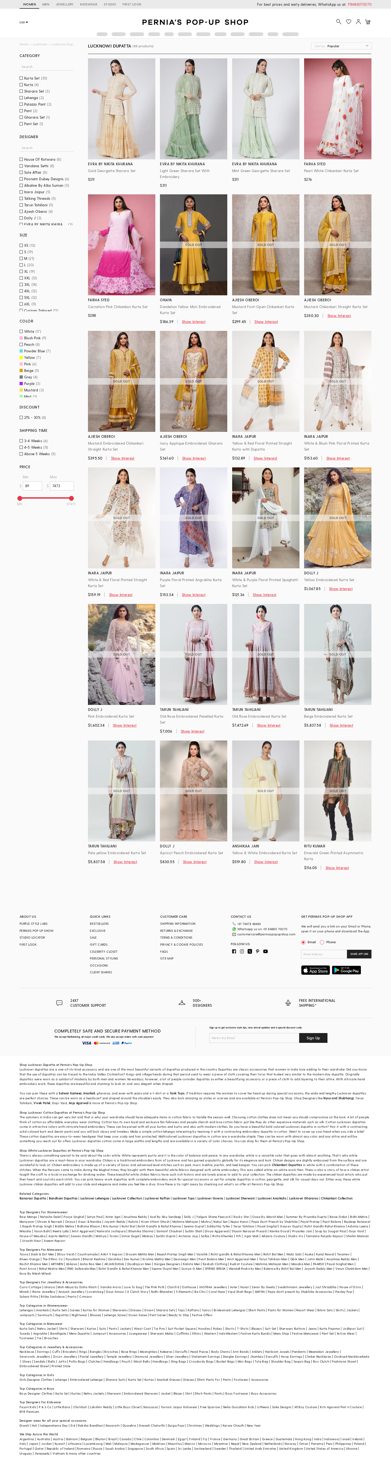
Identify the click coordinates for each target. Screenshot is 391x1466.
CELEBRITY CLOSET (104, 951)
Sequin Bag (302, 1361)
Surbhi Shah (193, 1231)
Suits (102, 1328)
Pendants (299, 1351)
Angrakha (40, 1333)
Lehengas (26, 1310)
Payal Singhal (267, 1226)
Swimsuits (45, 1315)
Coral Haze (217, 1291)
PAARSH (318, 1264)
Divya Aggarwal (217, 1231)
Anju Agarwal (79, 1103)
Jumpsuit (99, 1333)
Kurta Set (135, 1379)
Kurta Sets (59, 1310)
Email (309, 942)
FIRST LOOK (131, 4)
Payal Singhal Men (340, 1264)
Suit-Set (270, 1328)
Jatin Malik (315, 1259)
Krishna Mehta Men (157, 1259)
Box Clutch (321, 1361)
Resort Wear (305, 1310)
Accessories (117, 1333)
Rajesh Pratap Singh (37, 1226)
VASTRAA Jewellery (213, 1287)
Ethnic (196, 1333)
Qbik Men (297, 1259)
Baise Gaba (338, 1216)
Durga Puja (176, 1425)
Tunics (206, 1310)
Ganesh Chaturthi (152, 1425)
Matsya (101, 1236)
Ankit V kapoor (111, 1254)
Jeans (312, 1328)
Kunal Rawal (325, 1254)
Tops (181, 1310)
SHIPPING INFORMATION (177, 923)
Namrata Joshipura (111, 1231)
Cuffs (56, 1351)
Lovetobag (95, 1291)
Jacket (166, 1393)
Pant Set (328, 1333)
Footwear (27, 1338)
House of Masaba (33, 1236)
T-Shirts (242, 1328)
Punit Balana (332, 1221)
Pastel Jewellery (91, 1356)
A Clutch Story (137, 1291)
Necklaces (27, 1351)
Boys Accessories (263, 1393)
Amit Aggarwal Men (241, 1259)
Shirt (188, 1393)
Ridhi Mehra (358, 1216)
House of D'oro (350, 1287)
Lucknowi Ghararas (303, 1198)
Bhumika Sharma (141, 1231)
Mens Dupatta (79, 1333)
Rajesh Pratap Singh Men (175, 1254)
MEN (45, 4)
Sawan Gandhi (82, 1236)
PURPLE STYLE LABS (34, 923)
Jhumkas (256, 1356)
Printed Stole (61, 1366)
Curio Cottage (30, 1287)
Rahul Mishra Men (52, 1268)
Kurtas (91, 1328)
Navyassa (150, 1407)
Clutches (94, 1361)
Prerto (72, 1296)
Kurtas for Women (96, 1310)
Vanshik (202, 1254)
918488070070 (359, 4)
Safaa (205, 1236)
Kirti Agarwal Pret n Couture (341, 1407)
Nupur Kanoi (239, 1221)
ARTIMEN (57, 1264)
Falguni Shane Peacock (214, 1216)
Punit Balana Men (211, 1259)
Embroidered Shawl (34, 1366)
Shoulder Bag (281, 1361)
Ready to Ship (179, 1315)
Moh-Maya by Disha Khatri (77, 1287)
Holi (34, 1425)
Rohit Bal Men (273, 1254)
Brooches (51, 1338)
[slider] (19, 498)
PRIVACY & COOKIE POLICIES (181, 944)
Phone (331, 942)
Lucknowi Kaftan (157, 1198)
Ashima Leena (358, 1226)
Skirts (340, 1310)
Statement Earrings (205, 1356)
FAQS (164, 951)
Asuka (309, 1254)
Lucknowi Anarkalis (272, 1198)
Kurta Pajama (330, 1328)
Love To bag (133, 1287)
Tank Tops (177, 1093)
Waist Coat (142, 1328)
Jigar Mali (251, 1236)
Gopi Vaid (356, 1231)
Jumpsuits (27, 1315)
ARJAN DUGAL (114, 1264)
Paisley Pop (343, 1291)
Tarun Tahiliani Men (273, 1259)
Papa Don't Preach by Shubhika (274, 1221)
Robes (217, 1328)
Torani (114, 1236)
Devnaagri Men (185, 1259)
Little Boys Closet (128, 1407)
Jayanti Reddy (114, 1221)
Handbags (111, 1361)
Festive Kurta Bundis (256, 1333)
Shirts (63, 1328)
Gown (148, 1310)
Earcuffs (181, 1351)
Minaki (24, 1291)
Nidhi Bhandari (162, 1291)
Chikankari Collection (336, 1198)
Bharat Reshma (94, 1259)
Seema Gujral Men (165, 1268)
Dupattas (62, 1315)
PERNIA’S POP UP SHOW (36, 930)
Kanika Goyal (279, 1231)
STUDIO (110, 4)
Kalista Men (191, 1264)
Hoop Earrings (291, 1356)
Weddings (212, 1425)
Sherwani (77, 1328)
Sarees (75, 1310)
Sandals (39, 1361)
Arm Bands (241, 1351)
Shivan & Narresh (49, 1221)
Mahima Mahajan (185, 1221)
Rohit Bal (128, 1226)
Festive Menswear (305, 1333)
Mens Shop (281, 1333)
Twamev (343, 1254)
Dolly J (189, 1216)
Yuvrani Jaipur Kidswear (179, 1407)
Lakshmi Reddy (101, 1407)
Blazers (256, 1328)
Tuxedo (25, 1333)
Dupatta (49, 1064)
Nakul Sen (220, 1221)
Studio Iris (295, 1236)
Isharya (49, 1287)
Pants (113, 1328)
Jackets (352, 1310)
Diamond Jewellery (149, 1356)
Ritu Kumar (111, 1226)
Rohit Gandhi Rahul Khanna (324, 1226)
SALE (93, 937)
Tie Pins (159, 1328)
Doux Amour (115, 1291)
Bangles (96, 1351)
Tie (39, 1338)
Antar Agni (113, 1216)
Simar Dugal (130, 1236)
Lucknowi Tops (184, 1198)
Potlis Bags (77, 1361)
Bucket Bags (225, 1361)
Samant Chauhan (169, 1231)
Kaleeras (166, 1351)
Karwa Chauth (233, 1425)
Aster (234, 1287)
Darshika (114, 1259)
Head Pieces (199, 1351)
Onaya (70, 1221)
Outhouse (189, 1287)
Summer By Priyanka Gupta (306, 1216)
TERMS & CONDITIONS (176, 937)
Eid (73, 1425)
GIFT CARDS (99, 944)
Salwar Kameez (70, 1093)
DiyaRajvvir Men (139, 1264)
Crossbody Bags (201, 1361)
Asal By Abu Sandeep (165, 1216)
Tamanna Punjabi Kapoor (324, 1236)
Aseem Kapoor (54, 1240)
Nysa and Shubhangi (338, 1098)
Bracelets (70, 1351)
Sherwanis (120, 1310)
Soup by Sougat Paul (330, 1231)
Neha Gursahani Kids (238, 1407)
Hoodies (204, 1328)
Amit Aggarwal (83, 1231)
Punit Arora (28, 1268)
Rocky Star (242, 1216)
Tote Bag (261, 1361)
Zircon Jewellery (65, 1356)
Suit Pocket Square (181, 1328)
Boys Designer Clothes (36, 1393)
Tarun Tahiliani (244, 1226)
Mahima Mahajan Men (272, 1264)
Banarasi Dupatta (33, 1198)
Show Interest (194, 321)
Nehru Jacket (46, 1328)
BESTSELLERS (99, 923)
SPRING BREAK (215, 1268)
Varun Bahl (42, 1231)
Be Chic (200, 1291)
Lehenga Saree (115, 1315)
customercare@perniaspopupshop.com (266, 934)
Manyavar (27, 1221)
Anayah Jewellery (71, 1291)
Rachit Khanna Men (34, 1264)
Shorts (229, 1328)
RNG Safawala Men (81, 1268)
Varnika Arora (110, 1287)
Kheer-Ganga (30, 1259)
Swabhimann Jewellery (295, 1287)
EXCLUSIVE (98, 930)
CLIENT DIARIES (101, 972)
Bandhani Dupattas (63, 1198)
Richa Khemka (222, 1236)
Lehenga (61, 1379)
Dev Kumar (132, 1259)
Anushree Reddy (135, 1216)
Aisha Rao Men (91, 1264)
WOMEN (29, 4)
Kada (366, 1356)
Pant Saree (158, 1315)
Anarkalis (43, 1310)
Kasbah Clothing (215, 1264)
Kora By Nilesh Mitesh (35, 1273)
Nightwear (79, 1315)
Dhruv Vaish (65, 1254)
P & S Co (45, 1407)
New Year (254, 1425)
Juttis (62, 1361)
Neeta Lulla (61, 1231)
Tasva (24, 1254)
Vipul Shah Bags (240, 1291)
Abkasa (71, 1264)
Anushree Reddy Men (341, 1259)
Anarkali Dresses (169, 1379)
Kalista (133, 1221)
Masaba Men (300, 1264)
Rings (83, 1351)
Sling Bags (178, 1361)
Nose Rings (129, 1351)
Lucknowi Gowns (210, 1198)
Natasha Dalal (50, 1216)
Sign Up (313, 1038)
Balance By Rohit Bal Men (282, 1268)
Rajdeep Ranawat (357, 1221)
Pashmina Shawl (344, 1361)
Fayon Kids (28, 1407)
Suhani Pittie (29, 1296)
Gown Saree (137, 1315)
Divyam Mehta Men (140, 1254)
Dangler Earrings (235, 1356)
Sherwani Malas (162, 1333)
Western (210, 1333)
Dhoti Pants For (208, 1379)
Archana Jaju (188, 1236)
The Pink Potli (155, 1287)
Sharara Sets (165, 1310)
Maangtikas (148, 1351)
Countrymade (87, 1254)
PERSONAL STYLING (104, 958)
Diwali (24, 1425)
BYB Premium (29, 1411)
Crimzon (85, 1296)
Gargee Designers (167, 1264)
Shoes (26, 1361)
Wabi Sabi (294, 1254)
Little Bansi (62, 1407)
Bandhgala (58, 1333)
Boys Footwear (236, 1393)
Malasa (147, 1236)
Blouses (95, 1315)
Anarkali (89, 1093)
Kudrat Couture (241, 1264)
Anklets (257, 1351)
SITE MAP (167, 958)
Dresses (135, 1310)
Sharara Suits (115, 1379)
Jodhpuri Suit (352, 1328)
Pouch (126, 1361)
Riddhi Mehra (64, 1226)
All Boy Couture (305, 1407)
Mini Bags (245, 1361)
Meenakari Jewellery (324, 1351)
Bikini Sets (325, 1310)
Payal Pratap (310, 1221)
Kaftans (193, 1310)
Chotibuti (80, 1407)
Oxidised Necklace (348, 1356)
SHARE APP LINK (359, 953)
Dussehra (129, 1425)
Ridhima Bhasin (88, 1226)
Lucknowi (40, 44)
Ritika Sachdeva (53, 1296)
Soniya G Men (191, 1268)
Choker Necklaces (318, 1356)
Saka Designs (282, 1407)
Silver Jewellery (177, 1356)
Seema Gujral (194, 1226)
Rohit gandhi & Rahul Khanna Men (235, 1254)
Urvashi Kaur (31, 1240)
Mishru (206, 1221)
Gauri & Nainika (89, 1221)
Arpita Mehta (58, 1236)
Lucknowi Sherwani (240, 1198)
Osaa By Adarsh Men (267, 1216)
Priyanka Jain (302, 1231)
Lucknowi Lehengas (94, 1198)
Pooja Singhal (74, 1216)
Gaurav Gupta (291, 1226)
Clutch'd (173, 1287)
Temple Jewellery (119, 1356)
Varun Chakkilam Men (351, 1268)
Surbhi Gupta (166, 1236)
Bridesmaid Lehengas (230, 1310)
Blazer (178, 1393)
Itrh (238, 1236)
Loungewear (138, 1333)
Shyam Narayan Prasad (249, 1231)
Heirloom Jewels (277, 1351)
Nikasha (25, 1231)
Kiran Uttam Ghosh (155, 1221)
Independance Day (54, 1425)
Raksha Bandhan (90, 1425)
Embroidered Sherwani (141, 1393)
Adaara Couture (273, 1236)
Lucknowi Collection (127, 1198)
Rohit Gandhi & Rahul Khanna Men (124, 1268)
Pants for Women (281, 1310)
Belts (51, 1361)
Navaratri (113, 1425)
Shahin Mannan (357, 1236)
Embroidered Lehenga (86, 1379)
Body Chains (220, 1351)
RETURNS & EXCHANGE (176, 930)
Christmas (194, 1425)
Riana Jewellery (44, 1291)
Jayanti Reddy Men (318, 1268)
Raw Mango (28, 1216)
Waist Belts (141, 1361)
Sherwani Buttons (292, 1328)
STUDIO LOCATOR (32, 937)
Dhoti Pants (256, 1310)
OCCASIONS (99, 965)
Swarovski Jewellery (35, 1356)
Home (24, 44)
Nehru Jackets (94, 1393)
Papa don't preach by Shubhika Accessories (300, 1291)
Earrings (43, 1351)
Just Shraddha (325, 1287)
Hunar (244, 1287)
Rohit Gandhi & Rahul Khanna (159, 1226)
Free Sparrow (210, 1407)
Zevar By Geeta (263, 1287)
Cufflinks (183, 1333)
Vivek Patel (41, 1103)
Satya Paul (95, 1216)
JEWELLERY (65, 4)
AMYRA (260, 1291)
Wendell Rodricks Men (245, 1268)
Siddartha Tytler (218, 1226)
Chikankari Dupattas (287, 1165)
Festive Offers (202, 1315)
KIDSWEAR (88, 4)
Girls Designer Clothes (36, 1379)
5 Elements (184, 1291)
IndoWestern (228, 1333)
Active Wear (346, 1333)
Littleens (263, 1407)
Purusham (73, 1259)
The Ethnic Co (53, 1259)
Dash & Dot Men (42, 1254)
